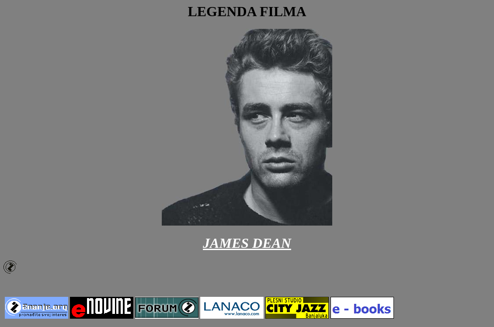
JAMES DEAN (247, 243)
